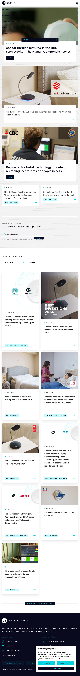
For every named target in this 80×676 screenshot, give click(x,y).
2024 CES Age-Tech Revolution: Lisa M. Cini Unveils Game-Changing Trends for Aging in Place (20, 195)
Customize (46, 663)
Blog (46, 415)
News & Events (13, 202)
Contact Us (33, 663)
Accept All (56, 668)
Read (9, 57)
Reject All (65, 663)
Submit (39, 238)
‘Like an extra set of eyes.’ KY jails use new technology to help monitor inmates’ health (20, 574)
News (6, 202)
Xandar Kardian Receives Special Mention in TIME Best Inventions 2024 (59, 330)
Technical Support (12, 663)
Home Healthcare (8, 655)
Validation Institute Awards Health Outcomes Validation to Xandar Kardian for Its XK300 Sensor (59, 400)
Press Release (23, 345)
